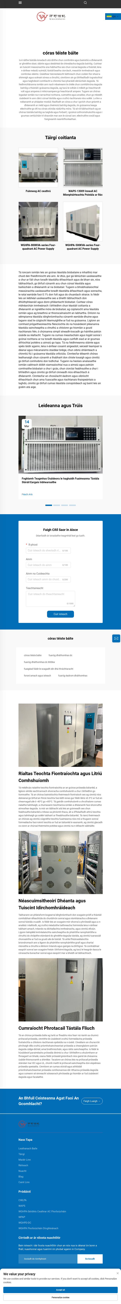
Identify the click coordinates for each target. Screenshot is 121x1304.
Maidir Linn (24, 1159)
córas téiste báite (32, 655)
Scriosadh (90, 1259)
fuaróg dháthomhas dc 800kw (39, 662)
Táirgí (21, 1154)
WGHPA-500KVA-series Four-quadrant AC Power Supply (82, 247)
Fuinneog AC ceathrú (38, 191)
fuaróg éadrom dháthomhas (72, 675)
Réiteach (23, 1165)
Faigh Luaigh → (92, 1101)
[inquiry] (116, 638)
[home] (28, 1123)
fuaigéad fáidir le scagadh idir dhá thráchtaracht (48, 669)
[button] (48, 505)
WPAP (21, 1217)
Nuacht (22, 1171)
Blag (20, 1176)
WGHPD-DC (24, 1222)
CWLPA (22, 1200)
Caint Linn (24, 1182)
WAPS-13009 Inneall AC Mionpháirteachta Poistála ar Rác (83, 193)
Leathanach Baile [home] (27, 1148)
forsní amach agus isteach (37, 675)
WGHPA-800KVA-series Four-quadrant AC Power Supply (38, 247)
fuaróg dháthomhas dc (60, 655)
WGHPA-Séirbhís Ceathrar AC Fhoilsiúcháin (42, 1211)
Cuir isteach (60, 614)
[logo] (51, 16)
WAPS (21, 1205)
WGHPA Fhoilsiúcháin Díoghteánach (38, 1228)
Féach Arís (27, 494)
